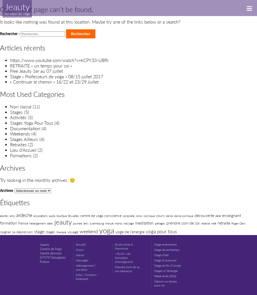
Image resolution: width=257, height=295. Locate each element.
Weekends (20, 133)
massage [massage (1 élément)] (128, 223)
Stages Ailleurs (24, 139)
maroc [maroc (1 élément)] (118, 223)
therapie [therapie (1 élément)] (61, 232)
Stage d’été (161, 255)
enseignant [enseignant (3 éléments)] (231, 215)
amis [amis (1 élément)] (12, 215)
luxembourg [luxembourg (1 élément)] (97, 223)
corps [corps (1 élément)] (139, 215)
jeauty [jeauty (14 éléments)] (63, 222)
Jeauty (80, 255)
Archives (6, 190)
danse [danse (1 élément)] (169, 215)
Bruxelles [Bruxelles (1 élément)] (73, 215)
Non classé (20, 106)
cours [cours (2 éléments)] (160, 215)
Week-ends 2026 (165, 276)
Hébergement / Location (86, 267)
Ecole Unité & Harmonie (124, 246)
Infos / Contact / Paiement (87, 277)
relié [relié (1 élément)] (213, 223)
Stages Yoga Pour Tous (31, 123)
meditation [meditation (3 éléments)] (144, 222)
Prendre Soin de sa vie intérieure (127, 269)
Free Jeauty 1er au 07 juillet (36, 71)
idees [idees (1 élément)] (50, 223)
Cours (80, 250)
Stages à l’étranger (166, 271)
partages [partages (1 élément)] (160, 223)
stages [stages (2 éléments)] (50, 232)
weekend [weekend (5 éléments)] (89, 231)
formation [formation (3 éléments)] (8, 222)
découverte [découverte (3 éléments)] (204, 215)
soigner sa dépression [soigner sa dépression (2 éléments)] (16, 232)
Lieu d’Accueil (23, 150)
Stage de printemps (166, 250)
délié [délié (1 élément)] (218, 215)
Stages (16, 112)
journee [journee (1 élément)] (77, 223)
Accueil (81, 244)
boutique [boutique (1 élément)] (61, 215)
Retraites (18, 144)
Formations (21, 155)
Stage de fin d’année (167, 265)
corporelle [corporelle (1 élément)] (129, 215)
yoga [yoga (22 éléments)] (106, 230)
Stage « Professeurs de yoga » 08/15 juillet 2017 (56, 76)
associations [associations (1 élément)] (41, 215)
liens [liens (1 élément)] (86, 223)
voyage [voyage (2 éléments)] (73, 232)
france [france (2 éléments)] (23, 223)
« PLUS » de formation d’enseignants (124, 258)
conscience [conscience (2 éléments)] (112, 215)
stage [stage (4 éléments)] (39, 231)
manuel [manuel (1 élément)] (109, 223)
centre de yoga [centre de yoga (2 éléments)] (91, 215)
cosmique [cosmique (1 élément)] (149, 215)
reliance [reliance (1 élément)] (205, 223)
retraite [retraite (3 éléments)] (224, 222)
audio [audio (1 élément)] (52, 215)
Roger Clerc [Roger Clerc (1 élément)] (238, 223)
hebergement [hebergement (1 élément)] (37, 223)
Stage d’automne (165, 260)
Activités (18, 117)
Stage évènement (165, 244)
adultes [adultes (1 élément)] (4, 215)
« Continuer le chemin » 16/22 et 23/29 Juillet (54, 82)
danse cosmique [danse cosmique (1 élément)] (183, 215)
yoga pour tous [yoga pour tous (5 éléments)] (161, 231)
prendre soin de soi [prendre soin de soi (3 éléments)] (183, 222)
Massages (82, 260)
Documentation (25, 128)
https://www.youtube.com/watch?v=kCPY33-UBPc (59, 60)
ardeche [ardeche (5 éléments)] (24, 215)
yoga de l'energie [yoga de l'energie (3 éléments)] (130, 231)
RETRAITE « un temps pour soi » (41, 65)
